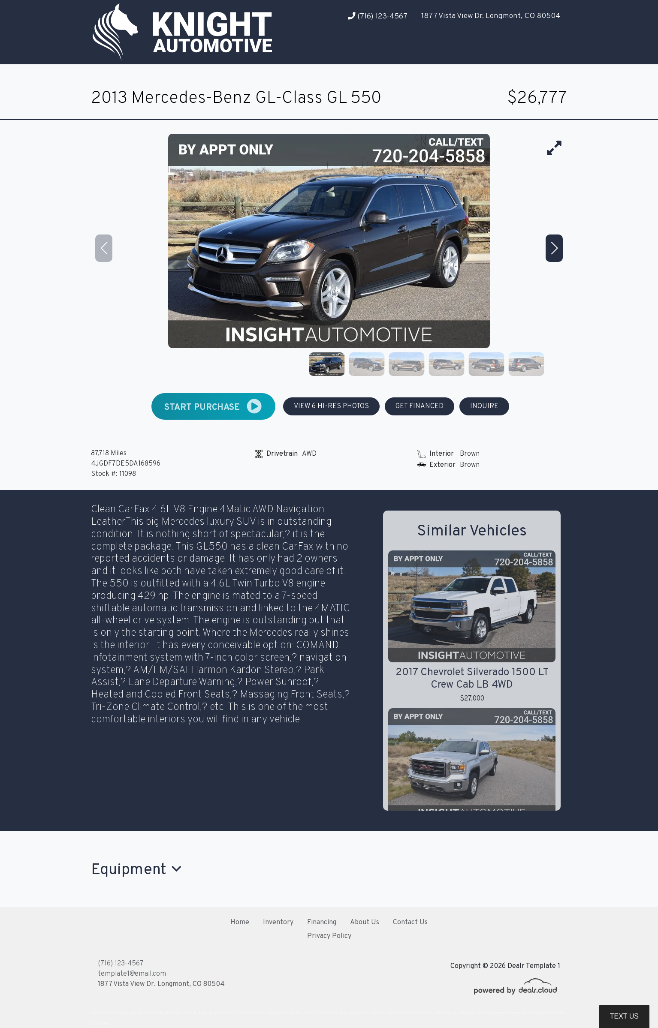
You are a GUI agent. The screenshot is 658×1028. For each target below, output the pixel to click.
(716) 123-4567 (377, 16)
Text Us (624, 1016)
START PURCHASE (213, 406)
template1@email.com (132, 974)
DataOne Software (234, 1013)
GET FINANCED (419, 406)
